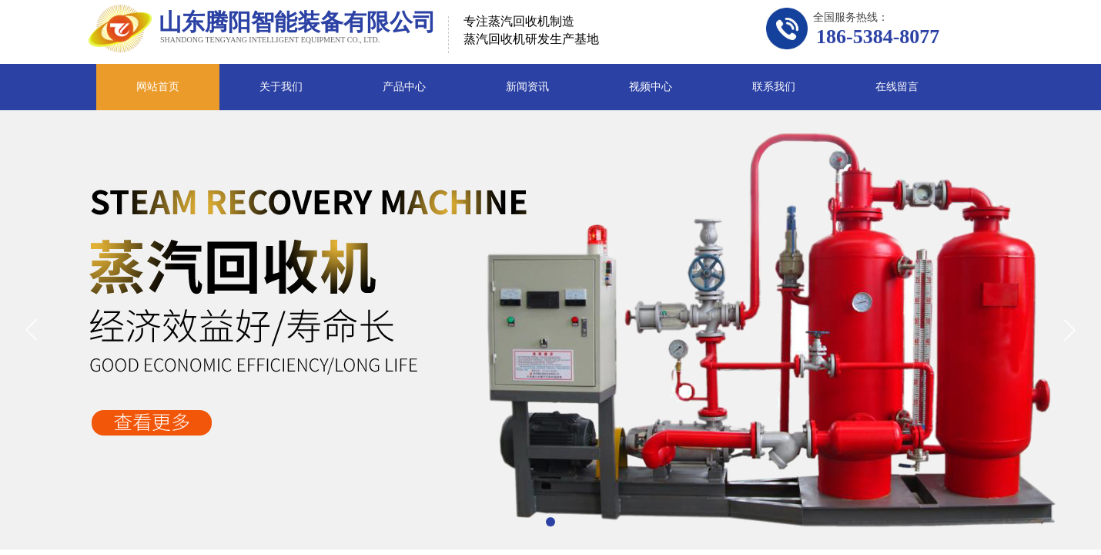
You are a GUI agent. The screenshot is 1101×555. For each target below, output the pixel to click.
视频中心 (650, 86)
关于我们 (281, 86)
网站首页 (157, 86)
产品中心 (404, 86)
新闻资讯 (527, 86)
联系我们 (773, 86)
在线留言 (897, 86)
